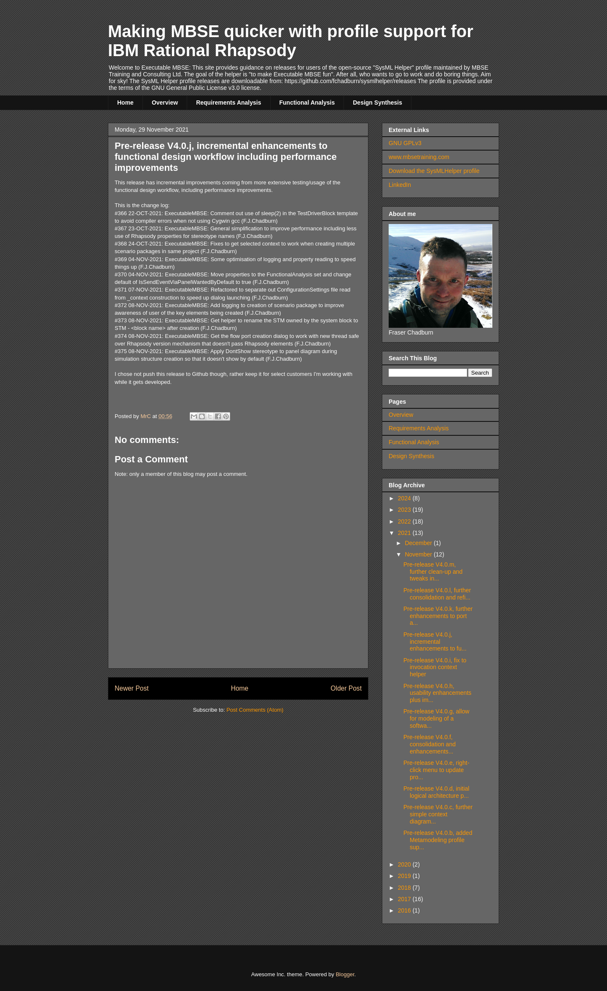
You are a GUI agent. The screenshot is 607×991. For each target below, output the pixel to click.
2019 (405, 875)
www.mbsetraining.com (419, 157)
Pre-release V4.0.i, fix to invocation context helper (434, 667)
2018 (405, 887)
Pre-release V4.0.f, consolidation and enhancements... (429, 744)
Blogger (345, 974)
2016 (405, 910)
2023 (405, 509)
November (419, 554)
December (419, 543)
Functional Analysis (307, 102)
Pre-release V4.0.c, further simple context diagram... (438, 814)
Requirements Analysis (228, 102)
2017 (405, 899)
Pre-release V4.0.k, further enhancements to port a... (438, 615)
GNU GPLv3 (405, 143)
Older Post (346, 688)
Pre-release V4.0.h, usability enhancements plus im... (437, 693)
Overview (165, 102)
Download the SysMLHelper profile (434, 170)
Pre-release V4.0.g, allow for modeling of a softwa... (436, 718)
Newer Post (132, 688)
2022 (405, 521)
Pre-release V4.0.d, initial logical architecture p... (436, 792)
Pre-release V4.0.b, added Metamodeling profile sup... (437, 840)
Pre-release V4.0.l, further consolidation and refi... (437, 594)
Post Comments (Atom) (254, 710)
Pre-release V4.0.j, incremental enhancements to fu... (435, 641)
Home (125, 102)
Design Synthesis (377, 102)
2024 (405, 498)
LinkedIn (400, 184)
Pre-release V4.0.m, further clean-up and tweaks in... (432, 571)
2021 (405, 532)
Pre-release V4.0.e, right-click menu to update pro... (436, 769)
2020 (405, 864)
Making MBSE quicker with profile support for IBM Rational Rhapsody (290, 40)
